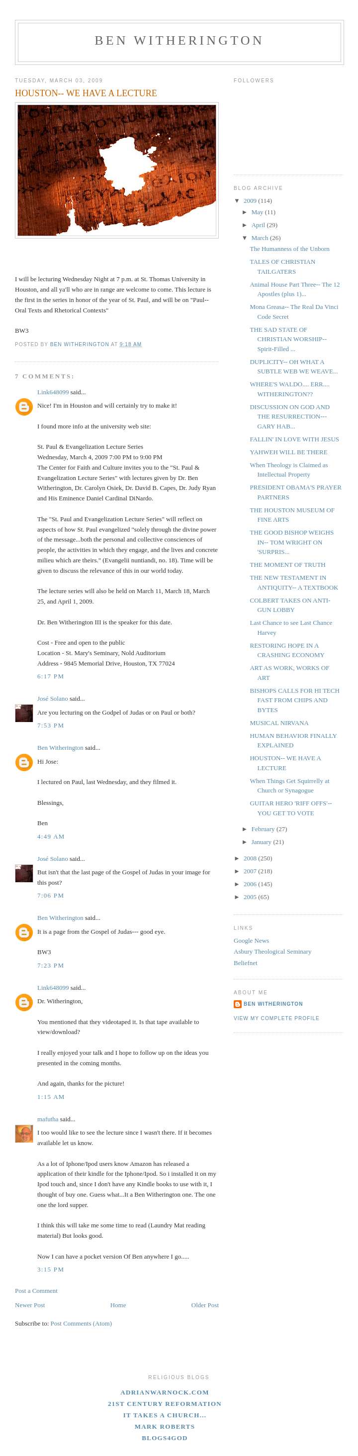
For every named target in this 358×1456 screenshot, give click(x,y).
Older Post (205, 1305)
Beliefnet (246, 963)
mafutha (48, 1119)
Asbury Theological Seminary (272, 951)
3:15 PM (50, 1269)
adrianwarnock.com (164, 1392)
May (258, 212)
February (264, 829)
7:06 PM (50, 895)
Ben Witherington (179, 40)
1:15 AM (51, 1096)
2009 (251, 200)
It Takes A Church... (165, 1415)
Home (118, 1305)
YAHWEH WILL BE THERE (288, 452)
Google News (251, 940)
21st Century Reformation (165, 1403)
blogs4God (165, 1438)
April (259, 225)
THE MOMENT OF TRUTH (287, 564)
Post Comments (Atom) (81, 1323)
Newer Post (30, 1305)
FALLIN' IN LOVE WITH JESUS (294, 439)
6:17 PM (50, 676)
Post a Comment (36, 1290)
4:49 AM (51, 836)
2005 (251, 897)
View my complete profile (277, 1018)
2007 (251, 871)
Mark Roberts (165, 1426)
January (262, 842)
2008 (251, 858)
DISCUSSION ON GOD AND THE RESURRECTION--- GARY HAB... (290, 416)
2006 (251, 884)
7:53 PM (50, 725)
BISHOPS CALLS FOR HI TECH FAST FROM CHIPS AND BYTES (294, 700)
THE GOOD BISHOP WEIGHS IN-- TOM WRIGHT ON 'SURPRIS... (292, 542)
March (261, 238)
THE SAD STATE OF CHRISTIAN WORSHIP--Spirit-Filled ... (288, 339)
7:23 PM (50, 965)
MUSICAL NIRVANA (279, 723)
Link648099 (53, 392)
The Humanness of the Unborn (289, 248)
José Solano (52, 698)
